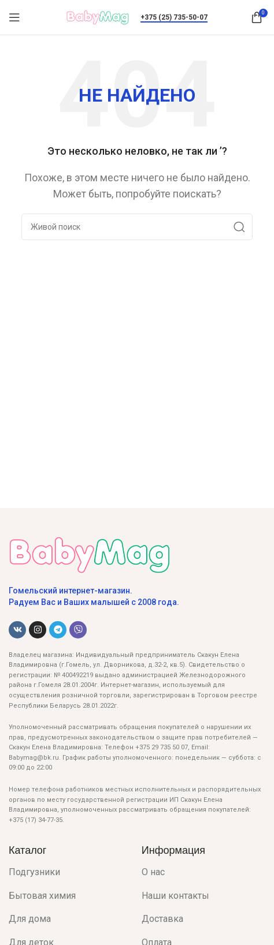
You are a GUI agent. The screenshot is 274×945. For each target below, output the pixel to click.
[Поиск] (137, 227)
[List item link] (66, 872)
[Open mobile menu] (14, 17)
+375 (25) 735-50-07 (174, 17)
